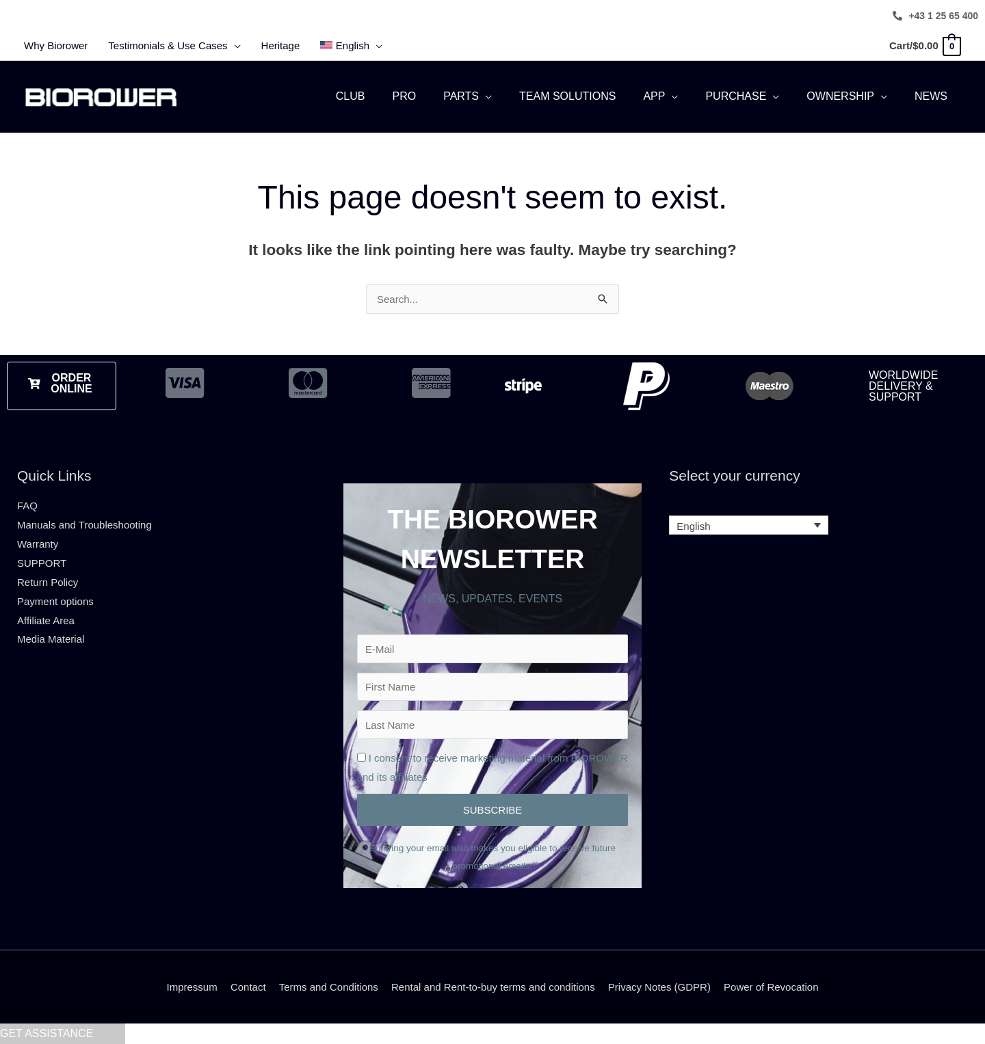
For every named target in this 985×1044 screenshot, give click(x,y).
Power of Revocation (771, 987)
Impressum (192, 987)
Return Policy (47, 582)
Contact (248, 987)
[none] (748, 525)
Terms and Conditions (328, 987)
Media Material (50, 639)
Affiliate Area (46, 620)
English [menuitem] (693, 525)
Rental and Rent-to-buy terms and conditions (493, 987)
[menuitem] (351, 46)
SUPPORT (41, 563)
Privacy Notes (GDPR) (659, 987)
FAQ (27, 505)
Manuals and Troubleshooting (84, 525)
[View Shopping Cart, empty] (924, 45)
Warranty (37, 544)
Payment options (55, 601)
